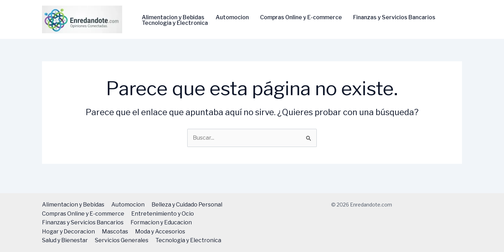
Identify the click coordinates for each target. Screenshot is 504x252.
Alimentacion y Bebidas (173, 17)
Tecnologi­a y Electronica (175, 23)
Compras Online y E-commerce (301, 17)
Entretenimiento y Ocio (162, 213)
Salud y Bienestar (65, 240)
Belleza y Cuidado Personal (187, 204)
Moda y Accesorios (160, 231)
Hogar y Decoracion (68, 231)
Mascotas (115, 231)
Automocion (232, 17)
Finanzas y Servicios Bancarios (394, 17)
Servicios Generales (121, 240)
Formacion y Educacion (161, 222)
